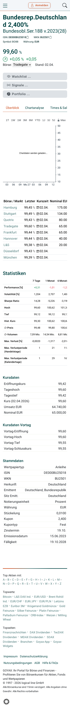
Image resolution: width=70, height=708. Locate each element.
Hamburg (10, 207)
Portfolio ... (18, 94)
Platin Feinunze (49, 610)
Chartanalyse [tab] (34, 108)
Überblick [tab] (12, 108)
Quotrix (9, 220)
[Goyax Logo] (13, 5)
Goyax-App (43, 641)
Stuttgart (10, 213)
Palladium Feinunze (15, 615)
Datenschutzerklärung (34, 656)
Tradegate (11, 226)
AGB (37, 663)
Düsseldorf (11, 251)
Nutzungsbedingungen (18, 663)
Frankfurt (10, 232)
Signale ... (17, 85)
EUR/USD (40, 596)
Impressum (11, 656)
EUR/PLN (45, 601)
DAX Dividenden (40, 632)
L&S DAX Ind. (22, 596)
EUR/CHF (16, 601)
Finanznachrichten (14, 632)
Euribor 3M (18, 606)
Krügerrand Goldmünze (41, 606)
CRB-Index (37, 615)
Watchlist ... (19, 76)
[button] (6, 701)
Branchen (26, 641)
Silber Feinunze (26, 610)
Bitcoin (7, 596)
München (10, 257)
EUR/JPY (31, 601)
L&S (6, 245)
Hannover (10, 238)
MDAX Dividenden (31, 637)
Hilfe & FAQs (50, 663)
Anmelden (39, 5)
